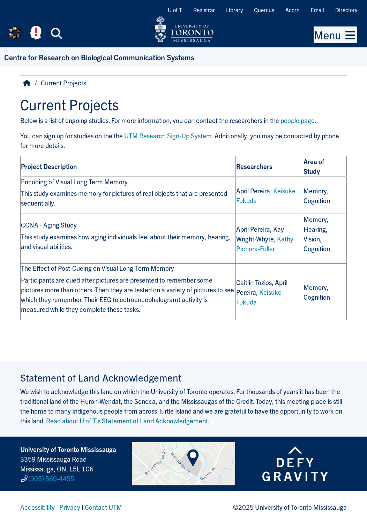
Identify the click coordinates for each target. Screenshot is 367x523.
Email (317, 9)
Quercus (264, 9)
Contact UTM (103, 507)
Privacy (69, 507)
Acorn (292, 9)
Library (234, 9)
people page (297, 120)
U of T (175, 9)
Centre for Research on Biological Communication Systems (99, 57)
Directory (346, 9)
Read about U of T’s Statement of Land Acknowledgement (127, 420)
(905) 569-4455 (51, 478)
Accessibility (37, 507)
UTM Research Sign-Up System (168, 135)
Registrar (204, 9)
